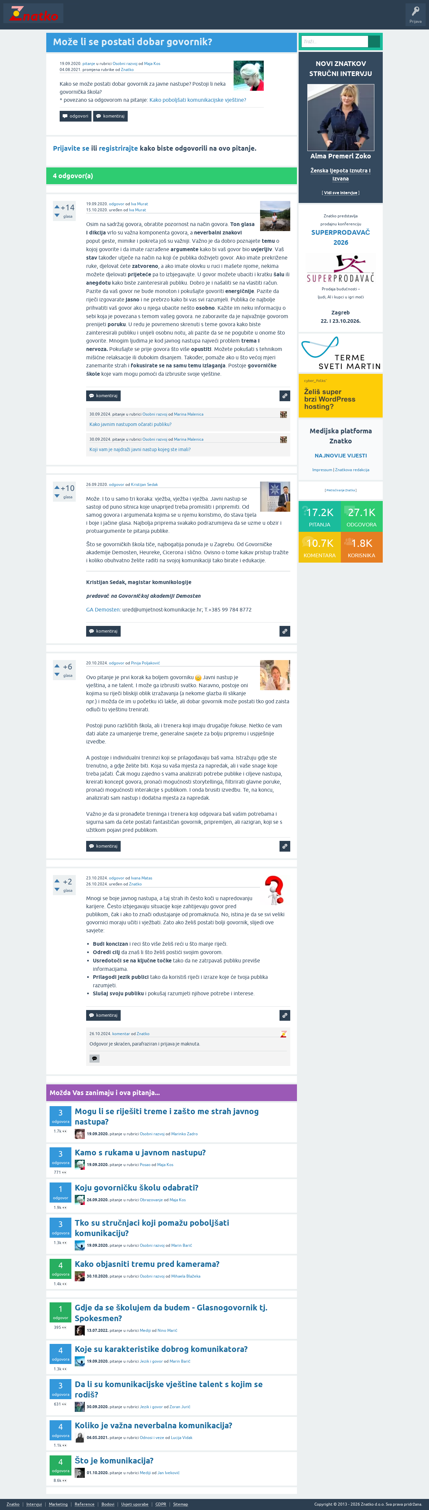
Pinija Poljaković (145, 663)
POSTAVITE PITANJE (165, 18)
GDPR (161, 1504)
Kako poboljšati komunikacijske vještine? (197, 100)
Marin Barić (181, 1245)
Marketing (58, 1504)
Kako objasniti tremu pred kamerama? (147, 1264)
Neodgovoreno (103, 18)
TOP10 (215, 18)
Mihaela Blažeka (185, 1276)
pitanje (88, 63)
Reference (85, 1504)
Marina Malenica (188, 414)
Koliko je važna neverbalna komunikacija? (153, 1425)
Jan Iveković (169, 1472)
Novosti (75, 18)
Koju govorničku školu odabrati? (136, 1188)
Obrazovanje (151, 1200)
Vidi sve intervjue (340, 192)
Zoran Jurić (180, 1407)
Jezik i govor (151, 1361)
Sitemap (180, 1504)
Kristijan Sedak (144, 484)
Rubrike (131, 18)
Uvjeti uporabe (134, 1504)
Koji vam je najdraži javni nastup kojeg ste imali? (140, 449)
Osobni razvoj (125, 63)
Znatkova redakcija (352, 470)
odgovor (116, 204)
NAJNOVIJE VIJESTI (341, 455)
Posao (145, 1164)
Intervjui (34, 1504)
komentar (121, 1033)
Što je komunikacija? (114, 1460)
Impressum (322, 470)
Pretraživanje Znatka (340, 490)
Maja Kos (152, 63)
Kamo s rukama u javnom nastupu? (140, 1152)
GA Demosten (103, 609)
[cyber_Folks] (341, 370)
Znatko (127, 69)
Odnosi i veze (152, 1437)
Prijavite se (71, 148)
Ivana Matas (141, 878)
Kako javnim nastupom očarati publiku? (130, 424)
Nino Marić (167, 1330)
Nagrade (236, 18)
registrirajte (118, 148)
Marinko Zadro (184, 1134)
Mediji (145, 1330)
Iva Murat (139, 204)
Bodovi (108, 1504)
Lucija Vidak (181, 1437)
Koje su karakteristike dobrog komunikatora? (161, 1349)
